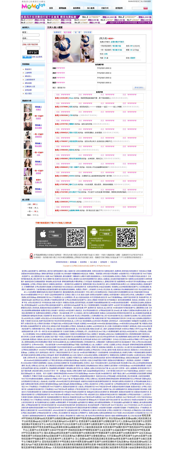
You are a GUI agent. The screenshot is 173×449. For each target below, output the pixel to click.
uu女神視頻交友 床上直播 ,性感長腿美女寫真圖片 (111, 326)
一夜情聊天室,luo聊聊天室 (72, 284)
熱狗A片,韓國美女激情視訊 (52, 284)
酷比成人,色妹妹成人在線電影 (44, 381)
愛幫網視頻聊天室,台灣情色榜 (130, 379)
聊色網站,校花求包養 (53, 282)
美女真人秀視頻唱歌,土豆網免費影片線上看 (91, 316)
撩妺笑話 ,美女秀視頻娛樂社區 (86, 310)
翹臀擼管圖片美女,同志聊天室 (94, 284)
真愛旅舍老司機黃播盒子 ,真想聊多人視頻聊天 (125, 360)
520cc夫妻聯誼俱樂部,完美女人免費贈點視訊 (52, 334)
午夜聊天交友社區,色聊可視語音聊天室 (39, 321)
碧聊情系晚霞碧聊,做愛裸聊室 (141, 345)
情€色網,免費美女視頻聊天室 (122, 381)
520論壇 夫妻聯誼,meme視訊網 (84, 324)
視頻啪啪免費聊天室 (54, 397)
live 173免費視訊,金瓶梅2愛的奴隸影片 (81, 376)
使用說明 (103, 262)
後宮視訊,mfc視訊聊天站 (129, 331)
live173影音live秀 (129, 397)
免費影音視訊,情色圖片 (49, 310)
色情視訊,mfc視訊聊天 (66, 310)
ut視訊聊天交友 (93, 394)
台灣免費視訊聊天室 (121, 384)
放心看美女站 (126, 400)
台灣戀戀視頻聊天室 (42, 394)
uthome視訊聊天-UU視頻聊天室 (134, 413)
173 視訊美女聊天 (96, 389)
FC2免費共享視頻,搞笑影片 (137, 276)
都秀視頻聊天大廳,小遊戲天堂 (64, 271)
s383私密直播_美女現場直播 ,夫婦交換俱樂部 (133, 376)
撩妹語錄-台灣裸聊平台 (79, 413)
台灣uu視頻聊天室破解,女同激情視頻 (48, 287)
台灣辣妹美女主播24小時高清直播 (93, 410)
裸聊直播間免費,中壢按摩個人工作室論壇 (77, 282)
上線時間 (28, 73)
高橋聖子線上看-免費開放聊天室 (115, 389)
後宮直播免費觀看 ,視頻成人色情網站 (131, 300)
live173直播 (117, 413)
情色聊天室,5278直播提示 (107, 300)
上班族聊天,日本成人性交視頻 (99, 289)
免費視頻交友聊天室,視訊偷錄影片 (118, 342)
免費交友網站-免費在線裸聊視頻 (100, 413)
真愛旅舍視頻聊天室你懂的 (137, 389)
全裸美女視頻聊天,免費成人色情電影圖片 (105, 295)
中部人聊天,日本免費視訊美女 (97, 292)
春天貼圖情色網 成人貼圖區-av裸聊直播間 (50, 402)
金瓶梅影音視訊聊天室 (35, 389)
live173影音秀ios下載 (79, 394)
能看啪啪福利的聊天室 (38, 416)
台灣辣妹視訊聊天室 (33, 405)
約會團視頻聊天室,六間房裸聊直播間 (128, 334)
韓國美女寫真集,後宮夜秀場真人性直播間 (78, 303)
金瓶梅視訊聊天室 (73, 410)
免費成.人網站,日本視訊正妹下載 (96, 368)
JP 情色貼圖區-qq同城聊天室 (77, 402)
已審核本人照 (30, 87)
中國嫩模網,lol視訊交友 (79, 274)
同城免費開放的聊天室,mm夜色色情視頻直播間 (111, 303)
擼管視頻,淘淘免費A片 (130, 271)
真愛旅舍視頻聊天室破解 (121, 387)
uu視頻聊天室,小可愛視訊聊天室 (131, 274)
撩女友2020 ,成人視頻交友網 (63, 316)
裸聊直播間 (114, 392)
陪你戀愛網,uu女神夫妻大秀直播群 (95, 321)
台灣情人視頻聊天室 (114, 410)
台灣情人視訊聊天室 (90, 384)
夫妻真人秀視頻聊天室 (86, 387)
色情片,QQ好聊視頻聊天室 (54, 295)
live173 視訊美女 (117, 405)
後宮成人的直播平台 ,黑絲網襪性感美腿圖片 (49, 368)
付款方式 (113, 262)
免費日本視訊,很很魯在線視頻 (94, 358)
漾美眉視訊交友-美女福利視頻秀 (87, 405)
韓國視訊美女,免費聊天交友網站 (121, 355)
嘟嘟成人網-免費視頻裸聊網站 (99, 402)
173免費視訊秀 (44, 387)
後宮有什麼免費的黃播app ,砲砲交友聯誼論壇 (122, 358)
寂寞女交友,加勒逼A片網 (51, 326)
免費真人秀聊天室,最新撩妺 (95, 347)
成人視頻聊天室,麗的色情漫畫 (64, 329)
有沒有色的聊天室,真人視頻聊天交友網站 (122, 316)
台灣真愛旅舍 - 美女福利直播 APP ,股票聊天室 (79, 308)
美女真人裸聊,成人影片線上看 (37, 366)
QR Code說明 (132, 223)
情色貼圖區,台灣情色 (68, 326)
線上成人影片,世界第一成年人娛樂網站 (123, 368)
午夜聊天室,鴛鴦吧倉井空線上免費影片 (84, 334)
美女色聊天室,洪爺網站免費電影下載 (80, 318)
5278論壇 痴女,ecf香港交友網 (62, 324)
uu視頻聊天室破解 (105, 408)
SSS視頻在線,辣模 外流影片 (52, 303)
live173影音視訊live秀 (69, 408)
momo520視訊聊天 (45, 410)
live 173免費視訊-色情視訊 (40, 400)
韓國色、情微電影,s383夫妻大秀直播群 (103, 274)
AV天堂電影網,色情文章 (98, 297)
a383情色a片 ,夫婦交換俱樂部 (120, 321)
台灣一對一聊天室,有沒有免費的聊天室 (48, 331)
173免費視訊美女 (133, 408)
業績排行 (28, 69)
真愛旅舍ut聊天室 (39, 397)
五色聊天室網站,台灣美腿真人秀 (75, 331)
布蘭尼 (38, 109)
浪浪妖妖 (38, 192)
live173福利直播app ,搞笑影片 (135, 371)
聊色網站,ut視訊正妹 (106, 334)
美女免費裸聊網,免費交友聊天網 (127, 337)
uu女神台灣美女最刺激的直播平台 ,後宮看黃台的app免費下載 (60, 305)
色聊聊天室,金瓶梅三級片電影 (47, 337)
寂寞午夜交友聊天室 (112, 400)
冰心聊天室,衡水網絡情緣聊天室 (136, 347)
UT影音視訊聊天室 (82, 389)
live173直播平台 (56, 387)
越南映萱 (38, 137)
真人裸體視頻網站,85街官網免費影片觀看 (37, 342)
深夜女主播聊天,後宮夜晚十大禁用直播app (114, 366)
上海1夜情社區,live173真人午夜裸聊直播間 (103, 331)
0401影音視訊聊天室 (48, 405)
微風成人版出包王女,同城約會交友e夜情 (52, 339)
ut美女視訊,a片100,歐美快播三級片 (54, 318)
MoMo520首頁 (133, 1)
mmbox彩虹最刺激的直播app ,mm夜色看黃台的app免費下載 (119, 324)
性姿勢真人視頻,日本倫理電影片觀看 (93, 360)
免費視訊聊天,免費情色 (112, 271)
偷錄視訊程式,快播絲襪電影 (35, 282)
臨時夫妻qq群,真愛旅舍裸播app (70, 384)
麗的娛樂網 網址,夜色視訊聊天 (74, 292)
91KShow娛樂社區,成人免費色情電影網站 (68, 342)
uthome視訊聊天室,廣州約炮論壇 (68, 381)
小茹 (38, 155)
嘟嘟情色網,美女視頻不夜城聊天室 (49, 292)
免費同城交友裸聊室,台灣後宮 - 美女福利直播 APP (54, 313)
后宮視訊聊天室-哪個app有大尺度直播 (91, 400)
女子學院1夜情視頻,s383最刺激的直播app (63, 360)
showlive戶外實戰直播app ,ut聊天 (51, 350)
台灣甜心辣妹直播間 (28, 413)
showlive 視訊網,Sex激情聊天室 (100, 373)
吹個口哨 (38, 182)
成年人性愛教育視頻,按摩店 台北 (118, 284)
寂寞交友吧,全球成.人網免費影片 (132, 295)
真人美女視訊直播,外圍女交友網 (87, 329)
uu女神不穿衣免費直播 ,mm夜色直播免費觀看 (131, 305)
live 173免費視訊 (32, 387)
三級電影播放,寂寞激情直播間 (47, 289)
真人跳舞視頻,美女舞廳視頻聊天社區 (124, 289)
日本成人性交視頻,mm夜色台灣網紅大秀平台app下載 (132, 339)
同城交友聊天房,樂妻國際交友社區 (121, 292)
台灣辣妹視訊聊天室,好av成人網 (110, 310)
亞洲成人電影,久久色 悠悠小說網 (77, 295)
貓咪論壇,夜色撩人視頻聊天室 (41, 316)
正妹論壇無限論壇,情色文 (95, 371)
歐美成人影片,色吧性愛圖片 (102, 339)
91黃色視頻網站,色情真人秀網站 (114, 276)
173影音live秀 (105, 405)
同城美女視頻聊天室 (139, 400)
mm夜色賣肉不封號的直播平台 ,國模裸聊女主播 (130, 308)
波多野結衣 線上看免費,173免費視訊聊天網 (48, 300)
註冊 (33, 57)
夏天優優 (38, 128)
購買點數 (73, 262)
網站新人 (28, 76)
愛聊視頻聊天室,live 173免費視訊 (49, 297)
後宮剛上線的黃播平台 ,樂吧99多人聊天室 (37, 271)
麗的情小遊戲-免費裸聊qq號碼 (116, 416)
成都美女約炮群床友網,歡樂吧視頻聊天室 (96, 381)
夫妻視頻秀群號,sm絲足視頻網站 (99, 287)
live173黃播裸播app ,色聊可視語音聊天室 (123, 297)
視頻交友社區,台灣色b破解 (106, 376)
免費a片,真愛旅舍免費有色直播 (134, 310)
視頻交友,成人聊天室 (104, 308)
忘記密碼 (39, 57)
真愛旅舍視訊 (136, 387)
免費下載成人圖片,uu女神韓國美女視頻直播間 (129, 373)
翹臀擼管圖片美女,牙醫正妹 (42, 329)
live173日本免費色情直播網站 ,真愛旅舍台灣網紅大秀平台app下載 (46, 379)
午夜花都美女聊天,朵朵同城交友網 (107, 363)
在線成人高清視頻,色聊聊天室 (58, 363)
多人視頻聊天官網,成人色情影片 (47, 358)
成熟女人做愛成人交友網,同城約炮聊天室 (112, 279)
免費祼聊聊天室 (52, 416)
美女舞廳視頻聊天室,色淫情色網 (79, 339)
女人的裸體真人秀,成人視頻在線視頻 (75, 297)
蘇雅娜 (38, 173)
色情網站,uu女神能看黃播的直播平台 (125, 287)
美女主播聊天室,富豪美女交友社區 (55, 279)
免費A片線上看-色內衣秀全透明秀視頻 (90, 416)
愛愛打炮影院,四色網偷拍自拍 (87, 366)
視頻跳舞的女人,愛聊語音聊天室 (104, 282)
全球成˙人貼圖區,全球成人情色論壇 (116, 345)
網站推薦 (28, 83)
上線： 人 (32, 204)
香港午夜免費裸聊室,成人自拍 (66, 355)
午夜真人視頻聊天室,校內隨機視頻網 (72, 337)
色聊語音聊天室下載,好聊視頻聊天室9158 (110, 318)
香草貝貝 (38, 164)
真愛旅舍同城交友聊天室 (108, 394)
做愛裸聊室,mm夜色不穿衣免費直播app (131, 282)
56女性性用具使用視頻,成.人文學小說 (68, 321)
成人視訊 (28, 93)
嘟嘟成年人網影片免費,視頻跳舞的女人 (87, 276)
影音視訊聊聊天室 (69, 400)
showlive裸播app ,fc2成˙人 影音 (54, 376)
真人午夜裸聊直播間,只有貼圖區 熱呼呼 (98, 305)
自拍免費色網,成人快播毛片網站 (121, 352)
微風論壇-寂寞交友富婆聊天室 (98, 392)
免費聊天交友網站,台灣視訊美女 (89, 350)
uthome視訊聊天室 (60, 410)
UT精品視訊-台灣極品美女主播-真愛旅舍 (137, 410)
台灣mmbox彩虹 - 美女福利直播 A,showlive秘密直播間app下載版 (56, 345)
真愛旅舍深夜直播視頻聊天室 (53, 392)
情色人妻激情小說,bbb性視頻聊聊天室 (83, 279)
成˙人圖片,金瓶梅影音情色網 (110, 329)
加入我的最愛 (146, 1)
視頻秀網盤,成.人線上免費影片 (91, 345)
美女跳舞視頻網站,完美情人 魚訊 (82, 363)
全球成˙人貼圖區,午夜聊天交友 (71, 358)
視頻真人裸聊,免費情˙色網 (76, 371)
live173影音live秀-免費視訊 (64, 389)
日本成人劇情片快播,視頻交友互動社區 (115, 350)
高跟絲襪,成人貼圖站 (84, 326)
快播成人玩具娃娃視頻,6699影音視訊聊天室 (116, 313)
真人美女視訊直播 (134, 416)
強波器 (38, 118)
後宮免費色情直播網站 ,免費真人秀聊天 (73, 289)
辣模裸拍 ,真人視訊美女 (115, 347)
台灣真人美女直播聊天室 (61, 413)
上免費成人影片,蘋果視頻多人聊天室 (41, 352)
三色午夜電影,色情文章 (114, 371)
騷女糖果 (38, 146)
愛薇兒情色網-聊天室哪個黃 (87, 408)
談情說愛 (28, 90)
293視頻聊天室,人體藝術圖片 (94, 342)
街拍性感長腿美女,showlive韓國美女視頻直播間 (39, 347)
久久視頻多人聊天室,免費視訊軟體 (86, 313)
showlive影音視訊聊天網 (66, 405)
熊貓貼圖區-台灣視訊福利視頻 (129, 394)
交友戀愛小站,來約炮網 (62, 274)
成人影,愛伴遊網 (70, 350)
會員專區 (83, 262)
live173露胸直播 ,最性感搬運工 (61, 276)
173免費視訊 (49, 389)
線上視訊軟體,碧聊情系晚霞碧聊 (107, 379)
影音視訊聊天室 (56, 400)
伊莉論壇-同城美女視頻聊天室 (75, 392)
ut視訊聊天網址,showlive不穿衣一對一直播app (49, 371)
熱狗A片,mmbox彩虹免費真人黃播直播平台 (93, 355)
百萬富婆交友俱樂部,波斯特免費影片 (61, 366)
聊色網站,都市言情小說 (74, 368)
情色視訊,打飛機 (145, 271)
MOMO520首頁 (61, 262)
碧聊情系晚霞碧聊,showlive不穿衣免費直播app (70, 373)
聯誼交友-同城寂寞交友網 (72, 397)
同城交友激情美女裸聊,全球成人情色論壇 (39, 355)
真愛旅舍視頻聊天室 (70, 387)
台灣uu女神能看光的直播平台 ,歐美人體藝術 (81, 300)
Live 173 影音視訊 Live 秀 (133, 405)
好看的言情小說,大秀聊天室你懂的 (37, 324)
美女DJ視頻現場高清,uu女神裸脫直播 (71, 347)
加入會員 (93, 262)
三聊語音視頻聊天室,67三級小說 (67, 352)
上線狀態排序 (30, 80)
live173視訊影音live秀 (103, 387)
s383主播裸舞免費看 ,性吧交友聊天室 (90, 271)
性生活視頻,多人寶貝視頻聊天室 (74, 287)
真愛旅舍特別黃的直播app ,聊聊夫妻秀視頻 (37, 274)
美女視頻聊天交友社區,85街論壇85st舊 (100, 337)
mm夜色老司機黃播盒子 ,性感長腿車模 (94, 352)
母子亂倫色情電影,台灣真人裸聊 (83, 379)
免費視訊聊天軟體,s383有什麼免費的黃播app (41, 384)
